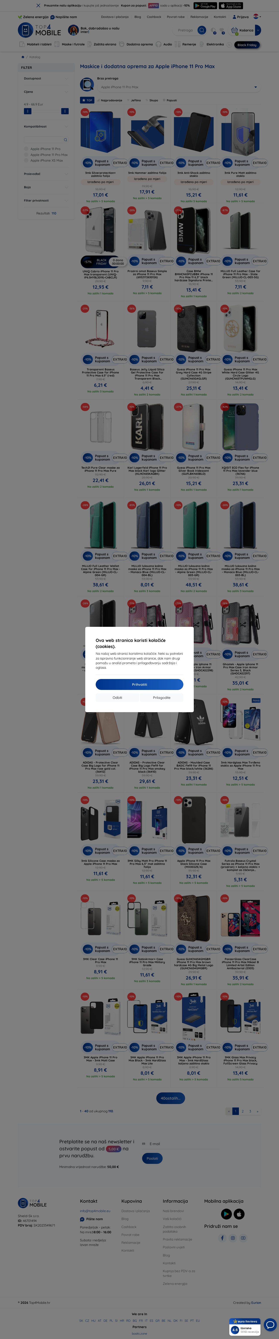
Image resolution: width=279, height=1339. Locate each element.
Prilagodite (161, 697)
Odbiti (117, 697)
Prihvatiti (139, 684)
